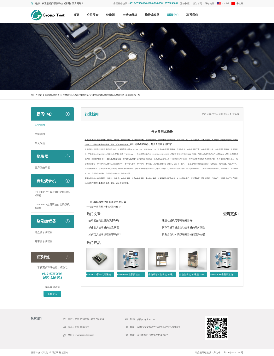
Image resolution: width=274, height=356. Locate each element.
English (226, 3)
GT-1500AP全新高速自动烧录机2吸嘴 (52, 193)
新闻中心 (173, 14)
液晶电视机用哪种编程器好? (177, 220)
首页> (215, 114)
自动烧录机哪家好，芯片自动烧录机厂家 (151, 144)
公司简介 (92, 14)
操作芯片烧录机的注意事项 (104, 227)
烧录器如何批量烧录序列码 (104, 220)
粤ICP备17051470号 (233, 352)
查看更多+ (231, 214)
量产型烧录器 (42, 167)
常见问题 (40, 143)
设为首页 (197, 3)
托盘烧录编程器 (43, 232)
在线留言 (52, 293)
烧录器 (110, 14)
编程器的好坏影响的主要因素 (109, 202)
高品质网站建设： (204, 352)
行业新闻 (40, 125)
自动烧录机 (130, 14)
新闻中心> (224, 114)
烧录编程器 (152, 14)
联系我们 (192, 14)
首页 (76, 14)
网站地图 (209, 3)
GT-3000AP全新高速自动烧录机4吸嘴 (52, 206)
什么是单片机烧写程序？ (107, 206)
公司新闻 (40, 134)
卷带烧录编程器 (43, 241)
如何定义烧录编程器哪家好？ (105, 234)
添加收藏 (184, 3)
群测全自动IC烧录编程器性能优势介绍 (183, 234)
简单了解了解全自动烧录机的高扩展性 (183, 227)
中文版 (239, 3)
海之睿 (216, 352)
